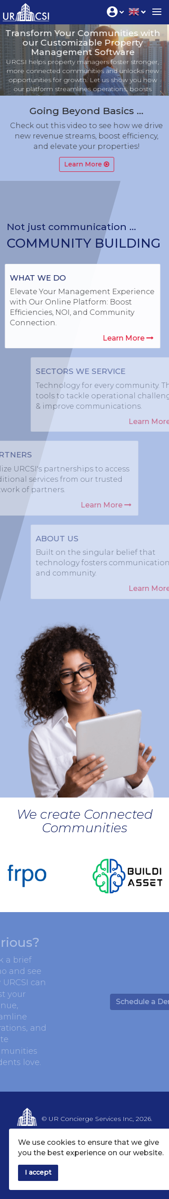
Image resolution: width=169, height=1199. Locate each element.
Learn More (126, 338)
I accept (38, 1172)
